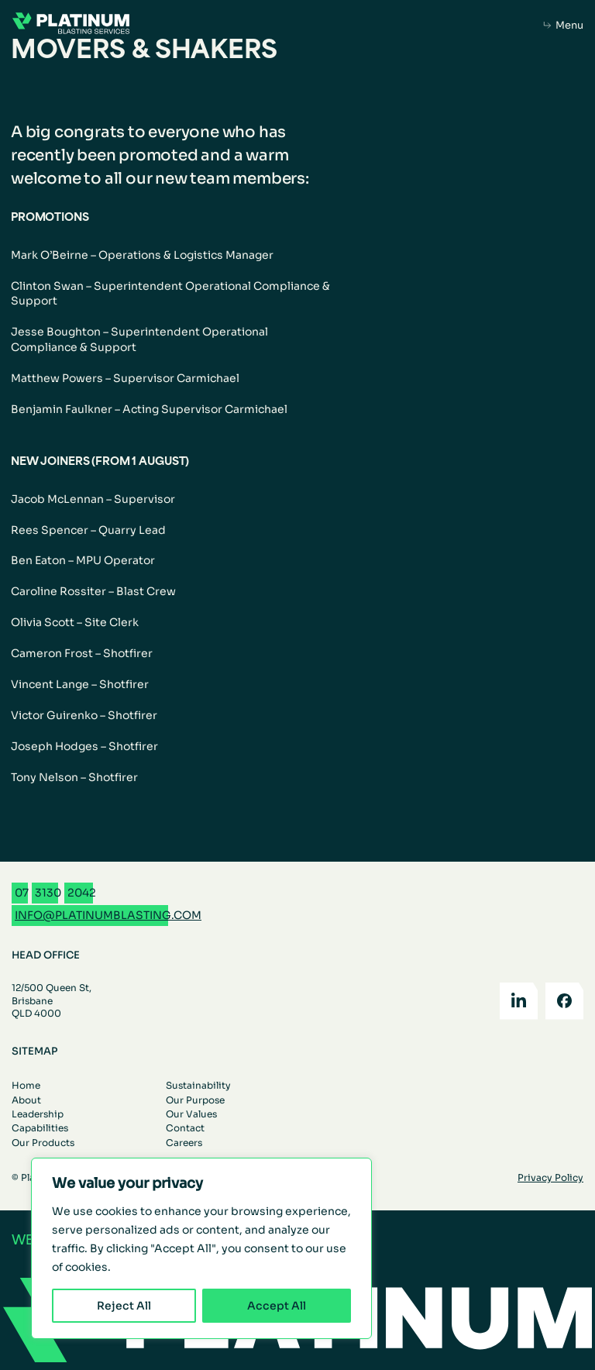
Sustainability (198, 1085)
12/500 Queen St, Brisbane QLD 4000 (51, 1000)
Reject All (124, 1306)
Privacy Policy (550, 1177)
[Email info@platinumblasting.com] (108, 915)
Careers (184, 1142)
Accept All (276, 1306)
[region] (201, 1248)
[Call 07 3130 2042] (55, 893)
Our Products (43, 1142)
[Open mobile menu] (563, 25)
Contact (185, 1128)
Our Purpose (195, 1100)
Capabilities (40, 1128)
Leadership (38, 1114)
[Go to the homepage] (71, 25)
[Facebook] (564, 1001)
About (26, 1100)
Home (26, 1085)
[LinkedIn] (519, 1001)
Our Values (191, 1114)
